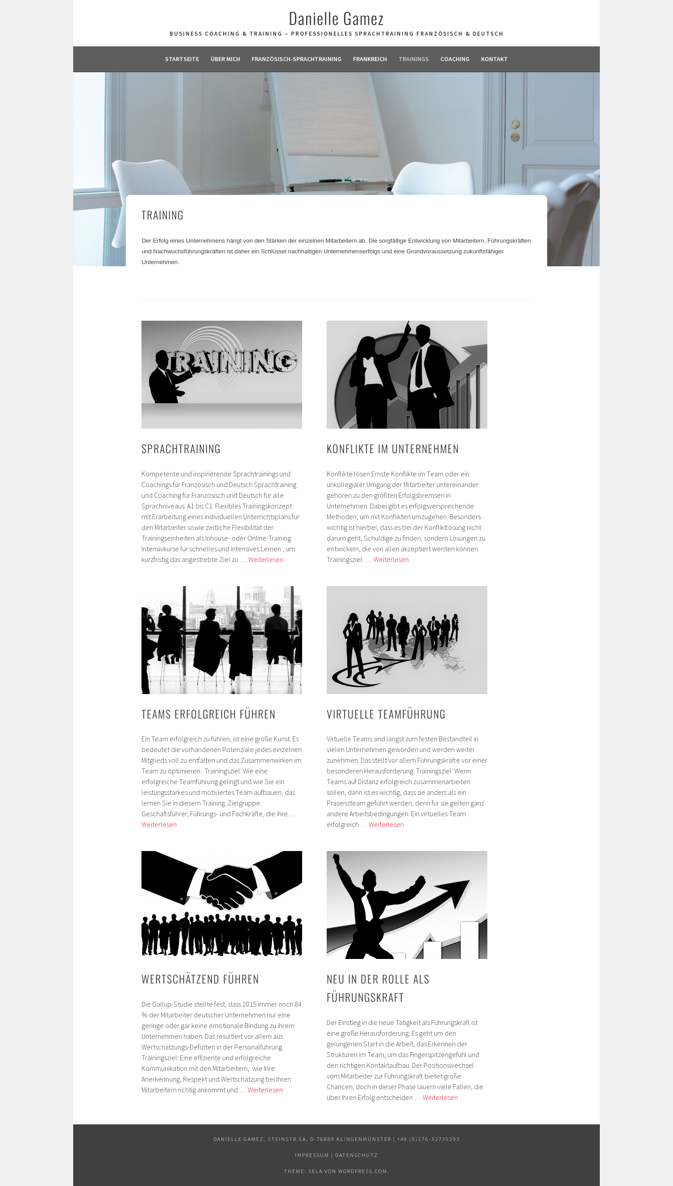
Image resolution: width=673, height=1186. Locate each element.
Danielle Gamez (336, 17)
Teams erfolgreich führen (208, 714)
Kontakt (494, 59)
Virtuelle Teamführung (386, 714)
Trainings (414, 59)
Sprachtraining (181, 448)
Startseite (182, 59)
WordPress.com (362, 1171)
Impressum (312, 1155)
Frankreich (370, 59)
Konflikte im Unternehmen (393, 448)
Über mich (225, 59)
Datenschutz (356, 1155)
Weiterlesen (265, 559)
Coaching (454, 59)
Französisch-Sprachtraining (296, 59)
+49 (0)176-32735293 (428, 1139)
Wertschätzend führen (200, 979)
